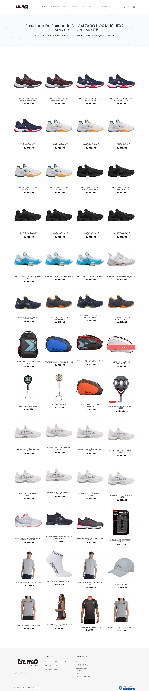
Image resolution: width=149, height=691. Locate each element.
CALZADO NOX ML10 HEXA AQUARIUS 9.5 (28, 278)
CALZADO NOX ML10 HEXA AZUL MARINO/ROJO (28, 145)
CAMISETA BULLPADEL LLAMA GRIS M (121, 628)
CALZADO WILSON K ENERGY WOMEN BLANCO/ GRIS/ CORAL (28, 539)
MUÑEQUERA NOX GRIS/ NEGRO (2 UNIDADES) (121, 541)
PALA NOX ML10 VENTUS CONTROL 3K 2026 (121, 408)
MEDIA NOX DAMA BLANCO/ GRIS (59, 582)
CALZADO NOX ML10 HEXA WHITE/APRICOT (59, 189)
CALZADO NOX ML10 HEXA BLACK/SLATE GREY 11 (121, 189)
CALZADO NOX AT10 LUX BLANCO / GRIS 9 (121, 452)
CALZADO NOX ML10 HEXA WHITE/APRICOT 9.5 (90, 145)
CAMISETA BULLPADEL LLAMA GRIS (28, 626)
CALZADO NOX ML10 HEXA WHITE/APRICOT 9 (121, 145)
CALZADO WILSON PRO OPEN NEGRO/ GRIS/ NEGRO (59, 538)
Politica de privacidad (83, 677)
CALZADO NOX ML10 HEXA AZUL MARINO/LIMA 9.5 (90, 317)
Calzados (55, 7)
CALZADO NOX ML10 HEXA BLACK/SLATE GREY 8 (90, 234)
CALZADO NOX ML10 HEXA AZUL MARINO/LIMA (28, 319)
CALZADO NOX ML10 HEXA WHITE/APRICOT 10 (59, 145)
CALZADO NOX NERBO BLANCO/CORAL (121, 278)
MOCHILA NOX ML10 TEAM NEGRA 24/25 (28, 363)
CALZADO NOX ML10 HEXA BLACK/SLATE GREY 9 (59, 234)
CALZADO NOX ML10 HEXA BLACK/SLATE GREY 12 (90, 189)
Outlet (104, 7)
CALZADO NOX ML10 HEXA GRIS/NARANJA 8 (121, 319)
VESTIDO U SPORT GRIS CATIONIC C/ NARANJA (59, 625)
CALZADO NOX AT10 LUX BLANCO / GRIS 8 (28, 450)
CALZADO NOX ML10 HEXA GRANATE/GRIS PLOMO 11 (28, 100)
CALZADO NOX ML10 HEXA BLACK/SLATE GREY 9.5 (28, 234)
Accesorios (93, 7)
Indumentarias (78, 7)
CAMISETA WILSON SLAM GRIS (90, 628)
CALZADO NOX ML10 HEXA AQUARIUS (90, 278)
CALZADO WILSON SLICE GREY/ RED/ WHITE (90, 539)
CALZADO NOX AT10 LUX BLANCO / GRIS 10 (90, 495)
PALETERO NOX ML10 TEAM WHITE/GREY (121, 363)
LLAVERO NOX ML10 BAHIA (28, 407)
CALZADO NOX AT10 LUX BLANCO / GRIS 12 (121, 497)
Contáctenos (81, 662)
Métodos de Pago (82, 665)
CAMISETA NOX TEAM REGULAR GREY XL (90, 584)
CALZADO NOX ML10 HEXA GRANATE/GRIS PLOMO (59, 100)
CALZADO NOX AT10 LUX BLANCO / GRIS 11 (28, 495)
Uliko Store (23, 688)
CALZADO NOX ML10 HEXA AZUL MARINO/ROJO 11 (90, 100)
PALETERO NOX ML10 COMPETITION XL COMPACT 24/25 (90, 361)
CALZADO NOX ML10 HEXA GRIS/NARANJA (59, 319)
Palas (44, 7)
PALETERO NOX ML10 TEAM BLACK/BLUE (59, 363)
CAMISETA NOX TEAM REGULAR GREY (28, 583)
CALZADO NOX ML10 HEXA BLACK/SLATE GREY (121, 234)
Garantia (79, 674)
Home (37, 35)
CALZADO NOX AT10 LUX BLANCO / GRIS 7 (90, 450)
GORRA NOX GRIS (121, 585)
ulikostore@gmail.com (57, 666)
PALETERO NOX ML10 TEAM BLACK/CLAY (90, 406)
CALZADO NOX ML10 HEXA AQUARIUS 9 (58, 278)
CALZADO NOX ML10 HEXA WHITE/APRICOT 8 (28, 189)
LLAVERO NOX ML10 (59, 406)
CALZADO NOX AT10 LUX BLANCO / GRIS (59, 449)
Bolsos (65, 7)
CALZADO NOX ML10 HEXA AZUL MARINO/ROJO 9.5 (121, 100)
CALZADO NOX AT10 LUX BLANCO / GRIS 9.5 (59, 493)
